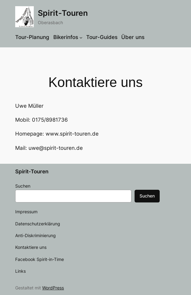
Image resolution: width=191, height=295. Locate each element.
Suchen (22, 186)
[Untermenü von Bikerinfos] (80, 37)
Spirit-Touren (63, 13)
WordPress (53, 287)
